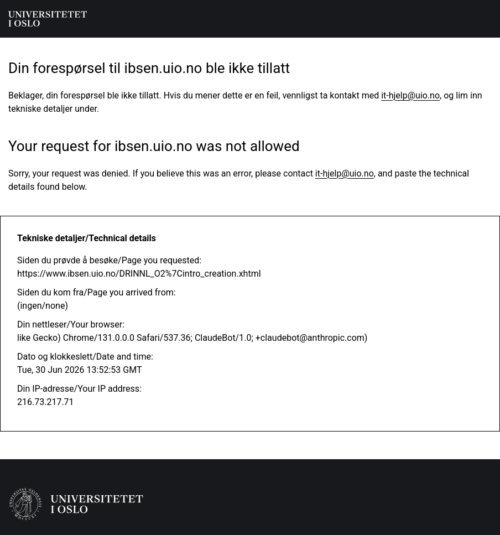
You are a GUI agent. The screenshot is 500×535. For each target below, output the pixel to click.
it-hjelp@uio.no (410, 95)
